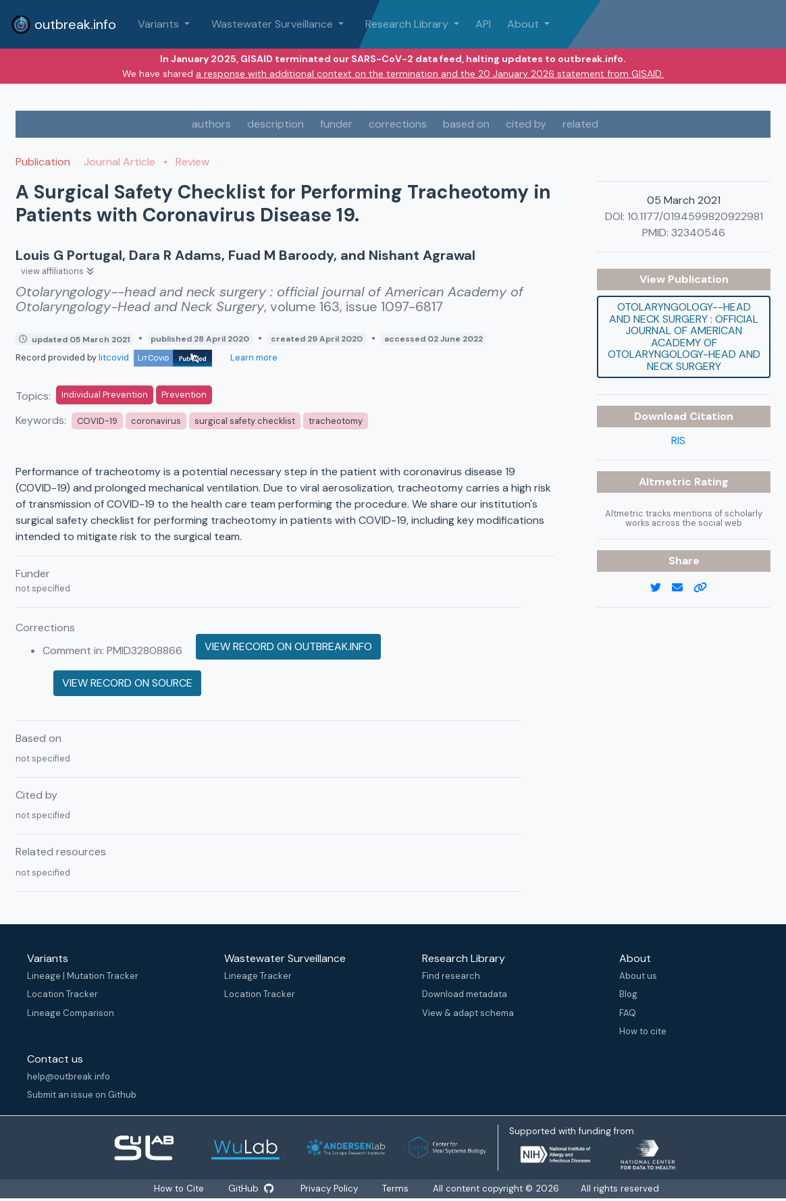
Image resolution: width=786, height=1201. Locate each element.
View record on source (127, 683)
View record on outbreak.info (288, 646)
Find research (451, 976)
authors (211, 124)
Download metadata (464, 994)
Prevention (184, 394)
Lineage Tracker (258, 976)
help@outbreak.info (68, 1076)
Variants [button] (160, 24)
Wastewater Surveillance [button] (273, 24)
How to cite (642, 1031)
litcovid (155, 357)
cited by (526, 124)
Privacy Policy (330, 1188)
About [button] (524, 24)
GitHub (251, 1188)
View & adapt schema (468, 1013)
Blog (628, 994)
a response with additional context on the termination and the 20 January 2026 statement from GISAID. (430, 74)
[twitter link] (661, 588)
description (275, 124)
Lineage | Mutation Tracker (82, 976)
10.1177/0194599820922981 (695, 216)
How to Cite (180, 1188)
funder (336, 124)
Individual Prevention (104, 394)
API (483, 24)
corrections (398, 124)
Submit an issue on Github (81, 1094)
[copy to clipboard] (705, 588)
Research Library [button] (408, 24)
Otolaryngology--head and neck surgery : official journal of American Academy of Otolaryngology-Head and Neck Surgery (684, 336)
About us (638, 976)
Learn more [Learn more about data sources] (253, 357)
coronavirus (156, 421)
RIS (678, 440)
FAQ (627, 1013)
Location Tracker (62, 994)
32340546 (698, 232)
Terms (397, 1188)
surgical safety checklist (244, 421)
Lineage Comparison (70, 1013)
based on (466, 124)
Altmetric (666, 482)
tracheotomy (336, 421)
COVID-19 (97, 421)
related (580, 124)
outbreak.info (63, 24)
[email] (682, 588)
